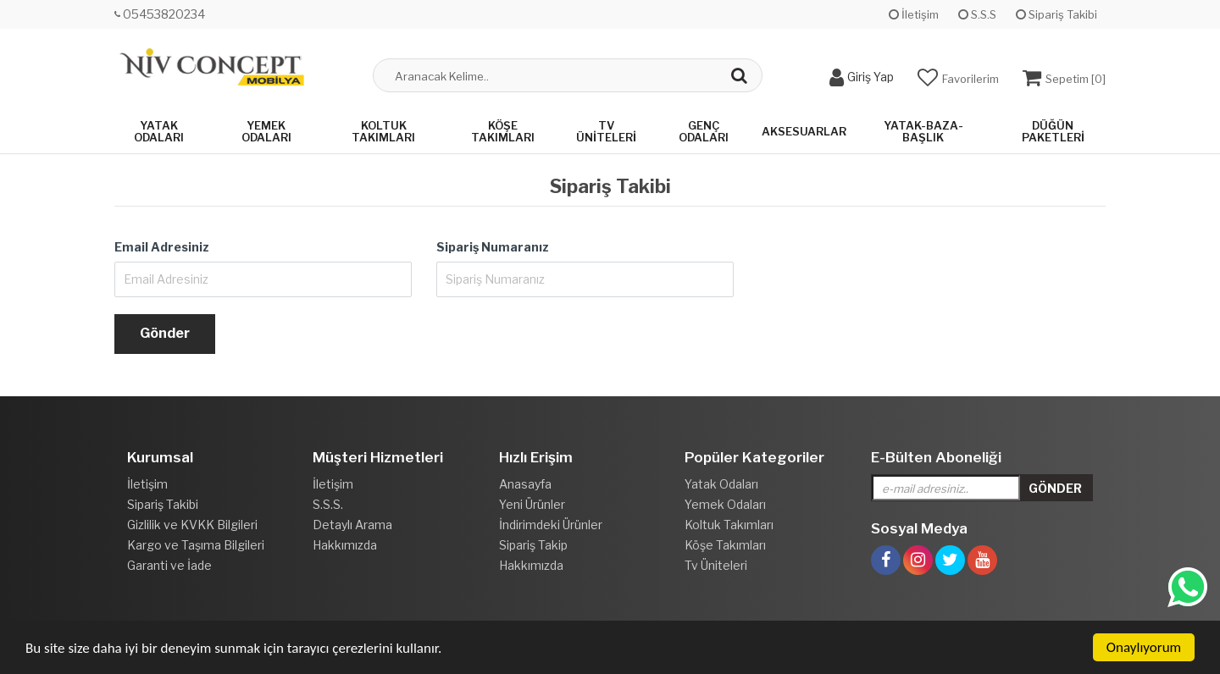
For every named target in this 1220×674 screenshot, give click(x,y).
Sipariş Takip (533, 545)
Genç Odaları (704, 131)
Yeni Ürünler (532, 504)
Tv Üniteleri (606, 131)
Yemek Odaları (266, 131)
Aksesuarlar (804, 131)
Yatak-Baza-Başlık (923, 131)
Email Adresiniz (161, 247)
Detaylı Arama (352, 524)
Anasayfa (525, 484)
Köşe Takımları (503, 131)
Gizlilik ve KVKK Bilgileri (192, 524)
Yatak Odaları (159, 131)
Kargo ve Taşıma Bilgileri (195, 545)
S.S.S (977, 14)
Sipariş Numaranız (492, 247)
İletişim (914, 14)
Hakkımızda (345, 545)
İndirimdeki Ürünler (550, 524)
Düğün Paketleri (1053, 131)
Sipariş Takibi (1056, 14)
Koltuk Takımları (383, 131)
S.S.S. (328, 504)
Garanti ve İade (169, 565)
